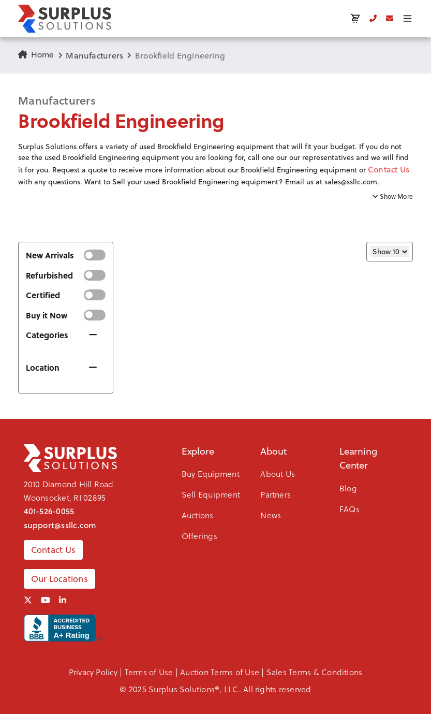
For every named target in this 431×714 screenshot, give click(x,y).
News (270, 515)
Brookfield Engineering (180, 55)
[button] (215, 164)
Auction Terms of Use (219, 672)
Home (36, 54)
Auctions (198, 515)
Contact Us (388, 169)
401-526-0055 (49, 511)
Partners (275, 494)
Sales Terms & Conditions (314, 672)
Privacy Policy (93, 672)
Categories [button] (47, 334)
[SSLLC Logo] (64, 19)
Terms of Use (149, 672)
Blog (348, 488)
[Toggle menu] (407, 18)
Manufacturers (94, 55)
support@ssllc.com (60, 525)
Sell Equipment (211, 494)
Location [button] (43, 367)
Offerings (199, 536)
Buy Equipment (211, 473)
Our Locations (59, 579)
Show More (393, 196)
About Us (277, 473)
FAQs (349, 509)
